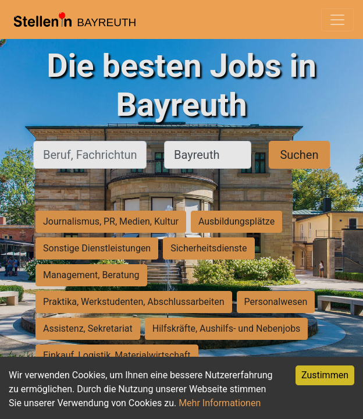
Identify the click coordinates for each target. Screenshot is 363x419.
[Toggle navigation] (337, 19)
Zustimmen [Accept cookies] (324, 375)
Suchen (299, 155)
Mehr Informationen (220, 403)
